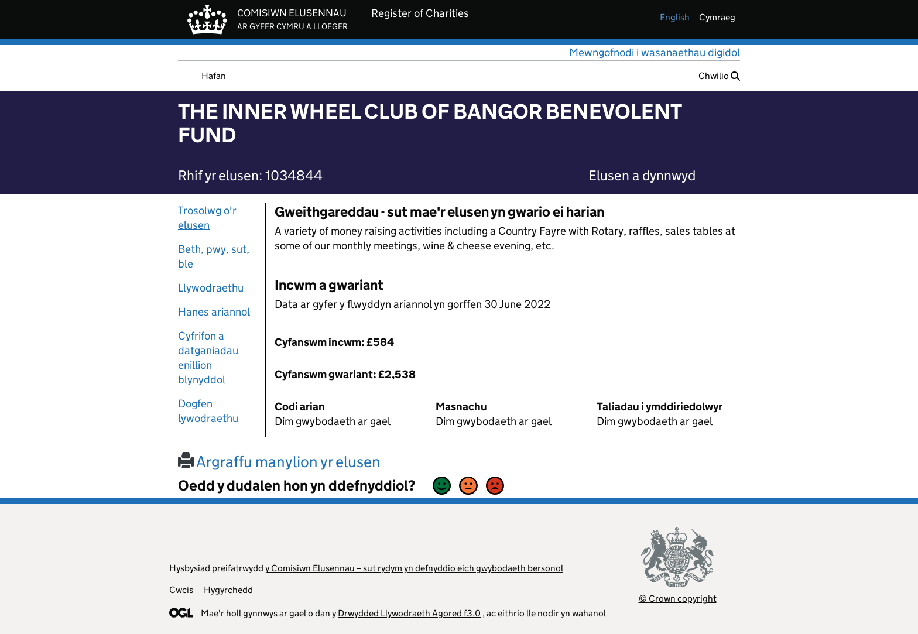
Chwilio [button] (719, 75)
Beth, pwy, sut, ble (213, 256)
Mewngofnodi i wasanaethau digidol (654, 52)
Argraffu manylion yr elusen (279, 461)
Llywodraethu (211, 287)
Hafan (213, 75)
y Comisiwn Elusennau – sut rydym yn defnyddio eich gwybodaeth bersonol (414, 568)
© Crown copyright (678, 598)
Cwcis (181, 589)
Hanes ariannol (214, 311)
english (675, 17)
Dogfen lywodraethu (208, 411)
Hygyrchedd (228, 589)
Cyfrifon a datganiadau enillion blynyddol (208, 357)
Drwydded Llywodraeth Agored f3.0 (409, 613)
